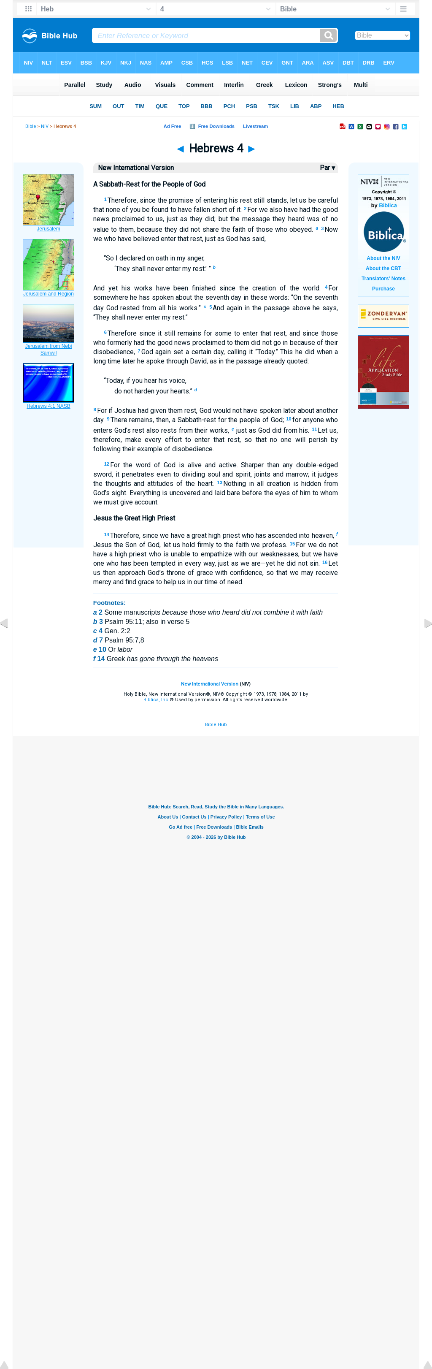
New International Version (209, 684)
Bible (30, 126)
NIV (45, 126)
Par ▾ (327, 168)
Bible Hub (216, 724)
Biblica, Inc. (156, 699)
